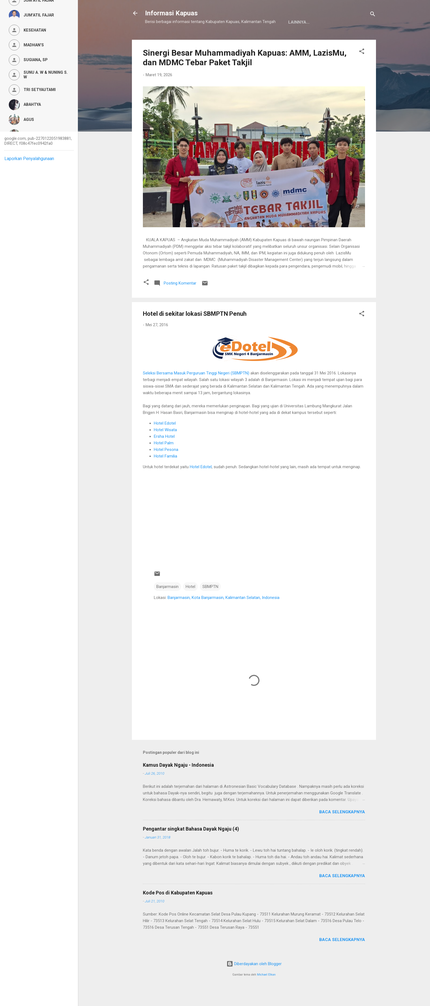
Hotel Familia (165, 473)
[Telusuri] (372, 15)
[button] (361, 69)
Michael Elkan (266, 991)
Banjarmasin (167, 603)
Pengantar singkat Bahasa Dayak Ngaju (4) (191, 846)
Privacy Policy (221, 39)
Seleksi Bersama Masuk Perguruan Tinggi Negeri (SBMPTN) (196, 390)
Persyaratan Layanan (273, 39)
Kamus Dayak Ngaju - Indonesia (178, 782)
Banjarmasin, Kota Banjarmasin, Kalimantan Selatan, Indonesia (223, 614)
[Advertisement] (254, 538)
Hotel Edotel (165, 440)
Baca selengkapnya (342, 828)
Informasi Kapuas (171, 13)
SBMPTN (210, 603)
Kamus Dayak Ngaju (171, 39)
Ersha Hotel (164, 453)
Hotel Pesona (166, 466)
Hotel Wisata (165, 446)
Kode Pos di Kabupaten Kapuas (178, 910)
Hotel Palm (164, 459)
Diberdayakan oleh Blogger (254, 980)
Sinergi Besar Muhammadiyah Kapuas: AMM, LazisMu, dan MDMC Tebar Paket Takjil (245, 74)
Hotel (190, 603)
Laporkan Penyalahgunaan (29, 158)
